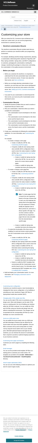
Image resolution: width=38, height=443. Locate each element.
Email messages (7, 348)
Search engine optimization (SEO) (12, 362)
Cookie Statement (20, 430)
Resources (30, 8)
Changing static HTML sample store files (14, 298)
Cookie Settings (19, 436)
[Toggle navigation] (33, 5)
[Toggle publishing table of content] (4, 29)
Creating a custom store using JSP (9, 27)
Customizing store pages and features (13, 340)
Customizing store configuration (11, 286)
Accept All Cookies (19, 441)
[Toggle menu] (35, 12)
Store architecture (19, 80)
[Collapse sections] (2, 29)
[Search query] (23, 17)
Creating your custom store (27, 25)
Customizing (17, 25)
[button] (1, 46)
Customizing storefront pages (20, 144)
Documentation (9, 25)
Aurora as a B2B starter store (11, 318)
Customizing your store (25, 27)
